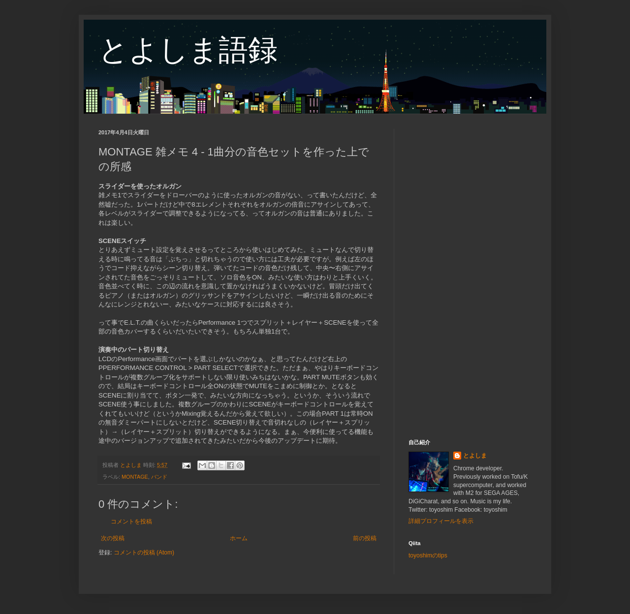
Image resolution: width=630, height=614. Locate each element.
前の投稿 (365, 538)
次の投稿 (113, 538)
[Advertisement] (470, 276)
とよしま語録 (188, 49)
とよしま (475, 455)
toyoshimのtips (428, 555)
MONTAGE (135, 477)
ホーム (239, 538)
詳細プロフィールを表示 (441, 521)
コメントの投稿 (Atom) (144, 552)
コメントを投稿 (131, 521)
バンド (159, 477)
